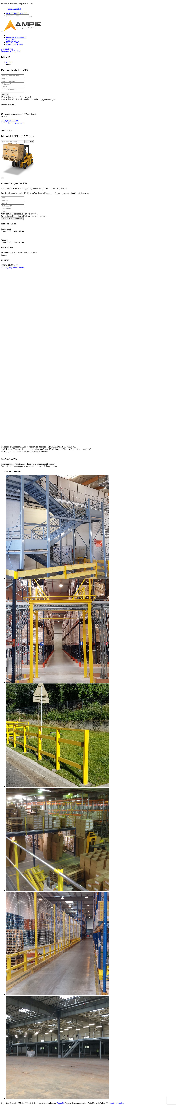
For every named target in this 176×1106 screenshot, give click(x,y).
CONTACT (11, 40)
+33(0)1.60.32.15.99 (9, 121)
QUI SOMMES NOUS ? (16, 13)
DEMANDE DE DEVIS (16, 37)
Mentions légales (117, 1104)
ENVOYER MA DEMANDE (12, 219)
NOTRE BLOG (12, 42)
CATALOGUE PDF (14, 44)
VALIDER (29, 142)
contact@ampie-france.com (12, 124)
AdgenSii (60, 1104)
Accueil (9, 62)
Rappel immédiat (13, 9)
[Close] (2, 178)
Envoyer (5, 95)
